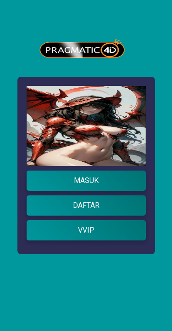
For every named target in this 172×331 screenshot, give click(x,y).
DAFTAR (86, 205)
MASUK (86, 180)
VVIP (86, 230)
